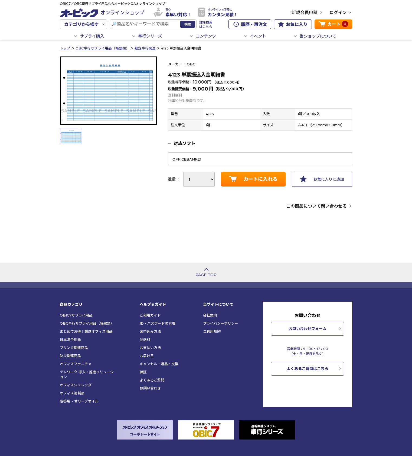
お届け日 (147, 356)
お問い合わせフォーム (307, 328)
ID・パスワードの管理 (157, 323)
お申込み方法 (150, 331)
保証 (143, 372)
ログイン (338, 12)
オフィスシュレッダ (75, 385)
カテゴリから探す (81, 24)
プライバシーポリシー (220, 323)
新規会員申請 (305, 12)
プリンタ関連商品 (74, 347)
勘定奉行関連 (145, 48)
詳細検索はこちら (205, 24)
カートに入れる (253, 179)
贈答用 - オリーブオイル (79, 401)
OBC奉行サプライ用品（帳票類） (102, 48)
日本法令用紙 (70, 339)
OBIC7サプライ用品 (76, 315)
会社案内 (210, 315)
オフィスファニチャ (75, 364)
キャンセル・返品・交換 (159, 364)
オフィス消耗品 (72, 393)
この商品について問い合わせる (316, 206)
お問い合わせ (150, 388)
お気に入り (293, 24)
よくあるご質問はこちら (307, 368)
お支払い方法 (150, 347)
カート (333, 24)
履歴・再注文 (250, 24)
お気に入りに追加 (322, 179)
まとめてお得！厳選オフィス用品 (86, 331)
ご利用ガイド (150, 315)
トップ (65, 48)
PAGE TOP (206, 274)
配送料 (145, 339)
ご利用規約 (212, 331)
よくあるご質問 (152, 380)
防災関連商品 (70, 356)
